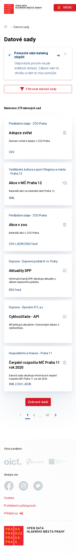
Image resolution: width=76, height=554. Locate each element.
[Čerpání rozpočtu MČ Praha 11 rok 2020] (38, 368)
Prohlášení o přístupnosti (20, 505)
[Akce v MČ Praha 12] (38, 184)
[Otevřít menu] (65, 7)
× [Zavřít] (65, 53)
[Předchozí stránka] (21, 416)
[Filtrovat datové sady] (38, 89)
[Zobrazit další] (38, 402)
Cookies (9, 498)
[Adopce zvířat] (38, 138)
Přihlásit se (13, 513)
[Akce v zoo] (38, 230)
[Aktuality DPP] (38, 275)
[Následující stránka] (54, 416)
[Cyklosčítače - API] (38, 321)
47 (47, 415)
